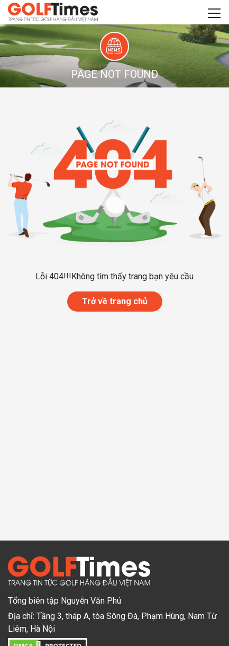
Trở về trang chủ (115, 301)
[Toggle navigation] (214, 12)
